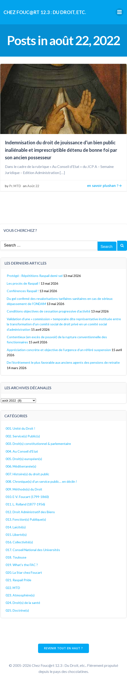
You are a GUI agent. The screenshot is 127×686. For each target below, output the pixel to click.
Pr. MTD (15, 186)
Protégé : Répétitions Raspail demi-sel (35, 276)
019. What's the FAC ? (22, 565)
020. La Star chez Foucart (24, 572)
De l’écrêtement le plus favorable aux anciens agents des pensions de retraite (63, 362)
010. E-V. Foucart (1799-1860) (27, 497)
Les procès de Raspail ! (23, 283)
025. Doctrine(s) (17, 610)
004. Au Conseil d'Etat (22, 451)
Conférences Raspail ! (23, 291)
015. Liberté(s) (16, 535)
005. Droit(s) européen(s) (24, 459)
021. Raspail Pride (18, 580)
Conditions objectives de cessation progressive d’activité (48, 311)
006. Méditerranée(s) (21, 466)
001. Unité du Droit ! (20, 428)
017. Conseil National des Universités (33, 550)
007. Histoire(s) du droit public (27, 474)
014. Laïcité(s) (16, 527)
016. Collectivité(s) (19, 542)
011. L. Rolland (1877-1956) (25, 504)
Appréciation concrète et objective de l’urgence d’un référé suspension (59, 350)
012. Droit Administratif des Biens (30, 512)
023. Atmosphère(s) (20, 595)
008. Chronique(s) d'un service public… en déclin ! (41, 481)
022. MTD (13, 588)
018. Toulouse (16, 557)
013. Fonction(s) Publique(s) (26, 519)
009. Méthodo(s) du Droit (24, 489)
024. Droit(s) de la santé (23, 603)
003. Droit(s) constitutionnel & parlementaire (38, 444)
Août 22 (33, 186)
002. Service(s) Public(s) (23, 436)
